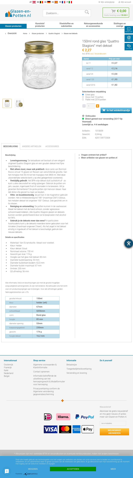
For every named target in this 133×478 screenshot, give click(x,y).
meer (113, 469)
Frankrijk (8, 367)
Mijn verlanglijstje (106, 2)
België (6, 376)
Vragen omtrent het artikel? (93, 155)
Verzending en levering (76, 373)
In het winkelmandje (116, 110)
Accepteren (73, 469)
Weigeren (33, 469)
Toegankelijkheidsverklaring (78, 369)
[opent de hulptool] (128, 243)
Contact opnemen (41, 371)
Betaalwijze (71, 364)
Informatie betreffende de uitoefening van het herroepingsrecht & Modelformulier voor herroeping (49, 380)
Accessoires (52, 146)
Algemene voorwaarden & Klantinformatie (44, 366)
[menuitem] (2, 2)
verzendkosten (57, 454)
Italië (6, 370)
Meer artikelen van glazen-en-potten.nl (98, 157)
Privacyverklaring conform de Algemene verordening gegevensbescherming (46, 391)
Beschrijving (10, 146)
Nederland (8, 373)
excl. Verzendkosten (98, 54)
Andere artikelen (31, 146)
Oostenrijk (8, 364)
